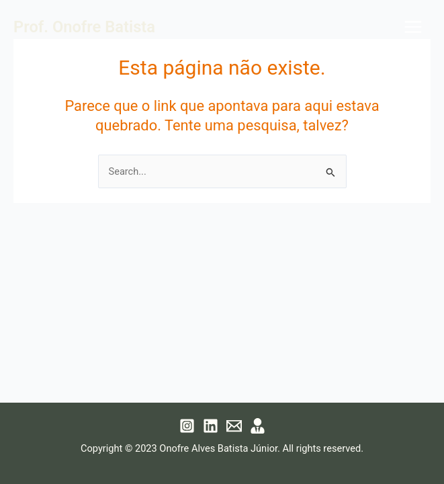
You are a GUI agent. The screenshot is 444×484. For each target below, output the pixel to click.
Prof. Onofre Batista (84, 26)
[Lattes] (257, 426)
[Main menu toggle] (413, 26)
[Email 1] (234, 426)
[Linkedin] (210, 426)
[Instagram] (187, 426)
